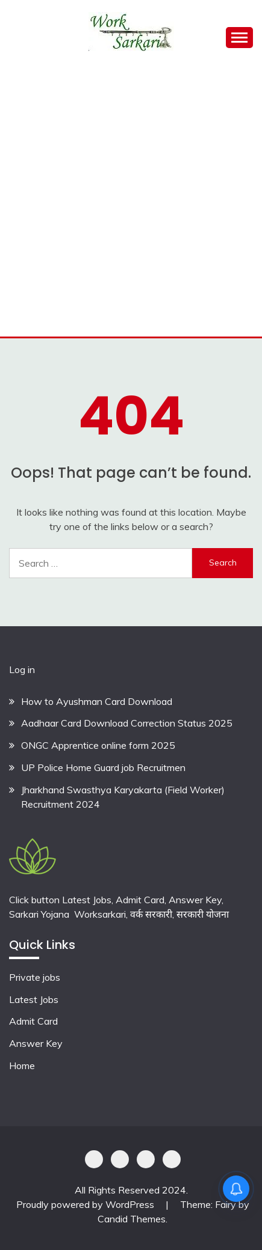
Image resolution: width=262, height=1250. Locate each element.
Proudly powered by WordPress (86, 1204)
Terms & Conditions (172, 1159)
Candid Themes (132, 1219)
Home (22, 1065)
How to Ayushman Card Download (96, 701)
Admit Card (33, 1021)
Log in (22, 669)
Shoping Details (120, 1159)
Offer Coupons (146, 1159)
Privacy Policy (94, 1159)
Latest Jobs (33, 999)
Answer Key (36, 1043)
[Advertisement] (131, 200)
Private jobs (34, 977)
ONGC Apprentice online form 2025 (98, 745)
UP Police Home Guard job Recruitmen (103, 767)
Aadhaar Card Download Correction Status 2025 (126, 723)
